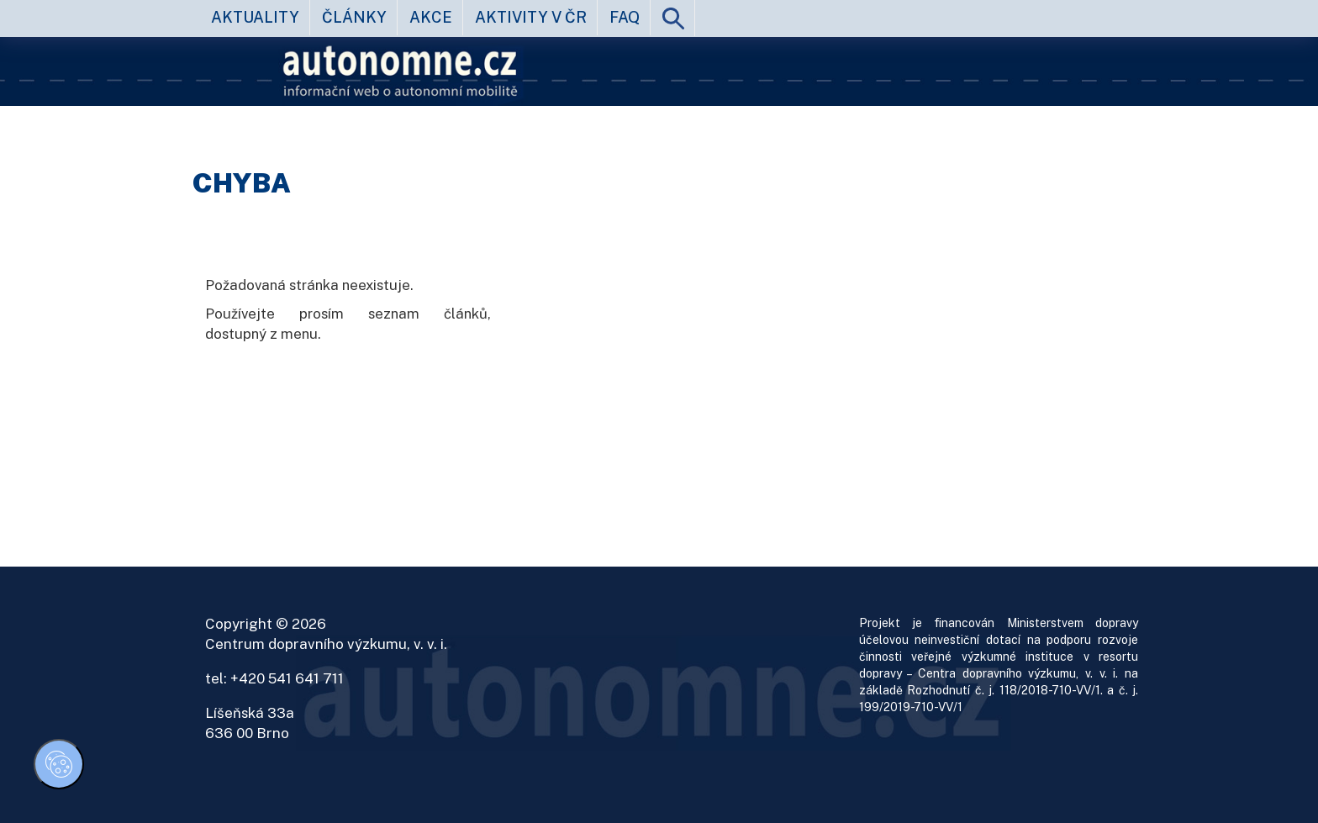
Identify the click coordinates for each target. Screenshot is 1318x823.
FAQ (624, 17)
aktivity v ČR (531, 17)
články (354, 17)
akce (430, 17)
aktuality (255, 17)
